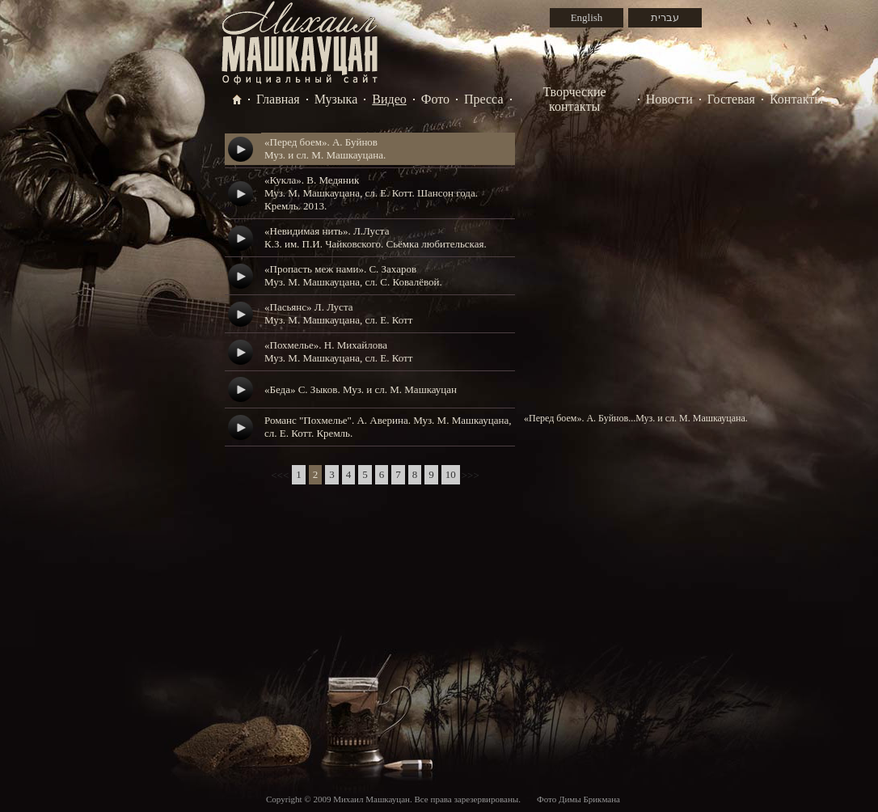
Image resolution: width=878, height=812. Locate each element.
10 (450, 474)
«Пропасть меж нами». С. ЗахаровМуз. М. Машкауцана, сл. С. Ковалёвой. (353, 275)
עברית (665, 17)
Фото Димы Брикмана (578, 799)
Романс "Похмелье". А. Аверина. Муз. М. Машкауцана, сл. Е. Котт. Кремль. (387, 426)
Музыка (336, 99)
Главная (278, 99)
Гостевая (731, 99)
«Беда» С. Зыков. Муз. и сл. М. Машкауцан (360, 389)
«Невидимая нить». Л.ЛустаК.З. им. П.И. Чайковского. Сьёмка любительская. (375, 237)
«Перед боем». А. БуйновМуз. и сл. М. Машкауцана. (325, 148)
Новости (669, 99)
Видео (389, 99)
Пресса (484, 99)
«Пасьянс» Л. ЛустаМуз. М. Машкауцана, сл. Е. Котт (338, 313)
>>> (470, 475)
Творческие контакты (574, 99)
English (587, 17)
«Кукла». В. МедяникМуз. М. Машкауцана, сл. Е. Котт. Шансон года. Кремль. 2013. (371, 193)
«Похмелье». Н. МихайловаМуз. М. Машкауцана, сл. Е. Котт (338, 351)
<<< (280, 475)
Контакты (796, 99)
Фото (435, 99)
